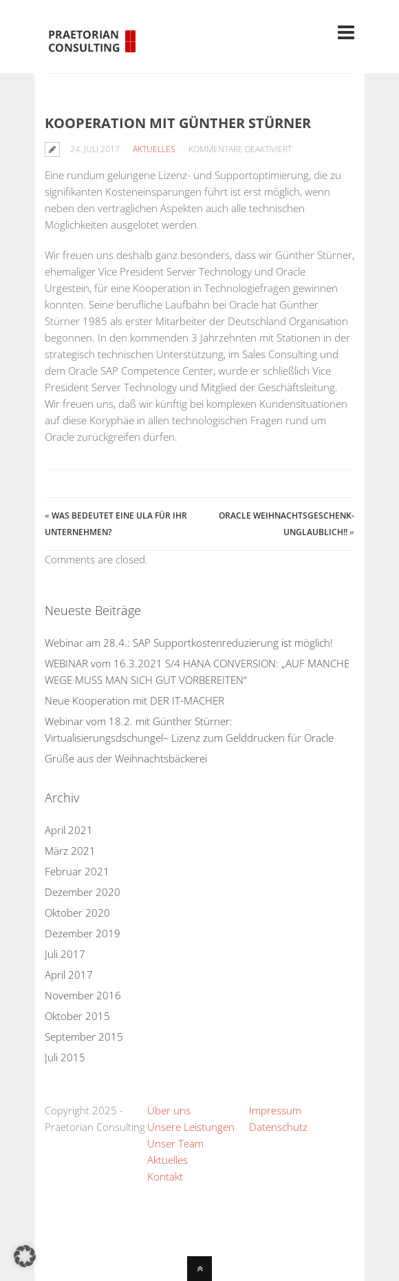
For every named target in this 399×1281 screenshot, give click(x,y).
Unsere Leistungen (191, 1127)
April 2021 (69, 830)
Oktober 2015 (77, 1016)
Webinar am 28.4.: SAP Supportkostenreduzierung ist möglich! (189, 642)
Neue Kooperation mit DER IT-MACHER (134, 700)
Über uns (169, 1110)
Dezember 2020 (82, 892)
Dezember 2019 (82, 933)
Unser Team (175, 1143)
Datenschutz (278, 1127)
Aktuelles (154, 149)
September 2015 (84, 1036)
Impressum (275, 1110)
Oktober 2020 (77, 912)
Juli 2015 (65, 1057)
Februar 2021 (77, 871)
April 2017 (69, 974)
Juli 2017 (65, 954)
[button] (25, 1256)
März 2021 (70, 850)
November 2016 (83, 995)
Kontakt (165, 1176)
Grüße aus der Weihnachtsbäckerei (126, 758)
